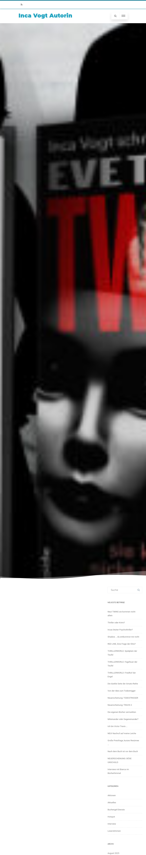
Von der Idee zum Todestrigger (122, 691)
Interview (112, 824)
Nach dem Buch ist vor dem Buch (123, 751)
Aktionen (112, 795)
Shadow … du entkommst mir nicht (123, 637)
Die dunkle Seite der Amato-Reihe (123, 683)
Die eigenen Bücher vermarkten (122, 712)
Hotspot (111, 817)
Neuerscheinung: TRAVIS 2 (120, 705)
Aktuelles (112, 802)
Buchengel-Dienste (116, 809)
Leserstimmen (114, 831)
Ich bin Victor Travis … (117, 726)
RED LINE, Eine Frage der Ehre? (122, 644)
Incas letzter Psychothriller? (120, 630)
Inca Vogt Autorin (45, 15)
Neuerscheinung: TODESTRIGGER (123, 698)
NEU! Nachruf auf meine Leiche (122, 733)
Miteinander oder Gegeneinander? (123, 719)
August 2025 (113, 853)
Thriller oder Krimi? (116, 622)
